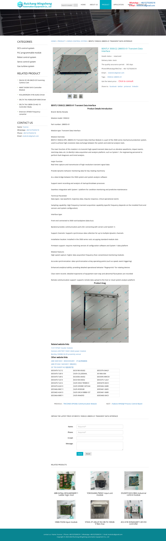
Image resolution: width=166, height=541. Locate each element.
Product (105, 4)
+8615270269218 (32, 130)
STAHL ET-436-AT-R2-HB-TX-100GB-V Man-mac (100, 523)
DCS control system (25, 48)
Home (83, 4)
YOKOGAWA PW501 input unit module (100, 494)
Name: (70, 427)
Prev (56, 70)
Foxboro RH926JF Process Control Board (127, 404)
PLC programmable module (29, 52)
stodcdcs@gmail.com (116, 73)
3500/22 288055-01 (114, 77)
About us (94, 4)
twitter (120, 86)
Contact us (142, 4)
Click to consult (126, 81)
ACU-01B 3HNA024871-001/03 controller (133, 523)
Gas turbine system (25, 66)
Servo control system (77, 41)
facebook (113, 86)
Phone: (70, 432)
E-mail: (70, 438)
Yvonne (25, 127)
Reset (88, 454)
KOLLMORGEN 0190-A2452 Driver (32, 95)
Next (95, 70)
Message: (69, 444)
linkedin (135, 86)
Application (119, 4)
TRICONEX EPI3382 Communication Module (80, 404)
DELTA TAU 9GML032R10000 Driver (32, 99)
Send (80, 454)
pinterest (127, 86)
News (130, 4)
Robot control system (26, 57)
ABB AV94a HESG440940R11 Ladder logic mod (66, 494)
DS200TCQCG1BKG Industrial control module (133, 494)
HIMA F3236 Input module (66, 522)
